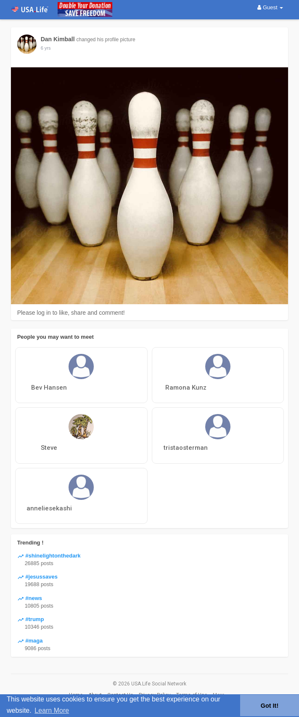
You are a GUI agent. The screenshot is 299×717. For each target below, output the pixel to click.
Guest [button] (270, 7)
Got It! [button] (269, 705)
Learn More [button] (51, 710)
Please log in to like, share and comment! (71, 312)
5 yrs (46, 47)
